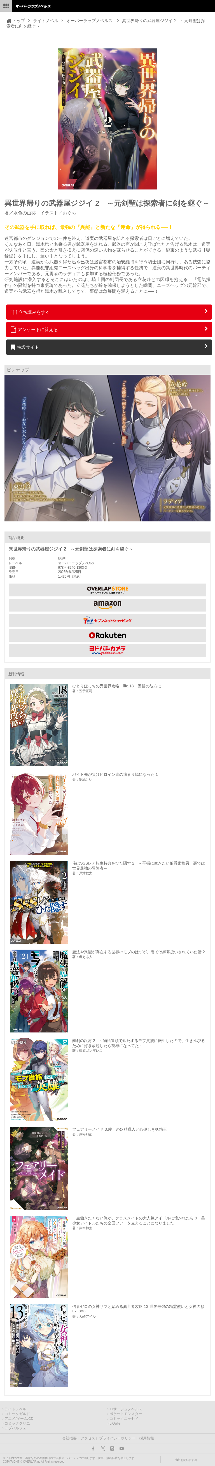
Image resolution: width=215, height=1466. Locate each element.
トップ (18, 20)
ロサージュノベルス (125, 1409)
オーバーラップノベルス (89, 20)
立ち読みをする (30, 312)
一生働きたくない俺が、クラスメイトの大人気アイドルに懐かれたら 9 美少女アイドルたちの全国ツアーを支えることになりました (138, 1220)
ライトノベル (45, 20)
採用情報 (146, 1438)
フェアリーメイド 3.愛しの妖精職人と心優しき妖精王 (119, 1129)
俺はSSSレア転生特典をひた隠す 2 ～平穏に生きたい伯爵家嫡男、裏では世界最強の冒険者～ (138, 865)
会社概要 (69, 1438)
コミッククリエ (17, 1423)
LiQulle (114, 1423)
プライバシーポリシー (117, 1438)
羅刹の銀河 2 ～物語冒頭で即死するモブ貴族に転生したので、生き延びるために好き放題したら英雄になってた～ (138, 1043)
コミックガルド (17, 1414)
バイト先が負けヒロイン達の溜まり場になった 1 (115, 774)
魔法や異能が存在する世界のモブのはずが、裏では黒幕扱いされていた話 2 (138, 952)
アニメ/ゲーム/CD (18, 1419)
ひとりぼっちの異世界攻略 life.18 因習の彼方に (116, 686)
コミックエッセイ (124, 1419)
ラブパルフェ (15, 1428)
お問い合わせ (189, 1460)
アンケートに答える (34, 329)
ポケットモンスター (125, 1414)
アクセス (88, 1438)
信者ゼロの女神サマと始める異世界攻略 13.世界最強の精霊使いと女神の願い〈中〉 (138, 1309)
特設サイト (25, 347)
